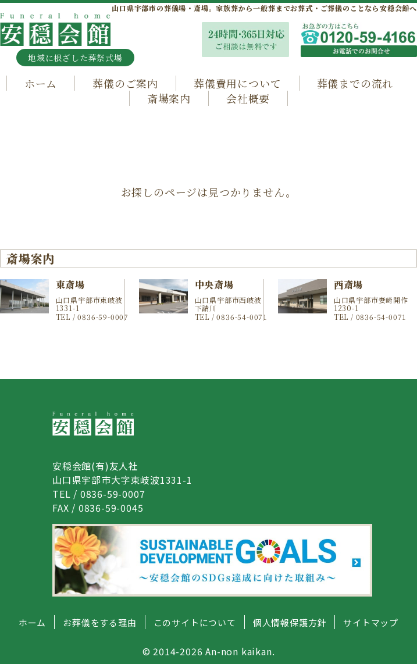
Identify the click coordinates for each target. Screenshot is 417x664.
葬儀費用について (237, 83)
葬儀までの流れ (355, 83)
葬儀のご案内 (125, 83)
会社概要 (248, 98)
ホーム (40, 83)
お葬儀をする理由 (99, 622)
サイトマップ (370, 622)
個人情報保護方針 (289, 622)
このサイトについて (195, 622)
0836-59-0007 (112, 494)
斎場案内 (169, 98)
